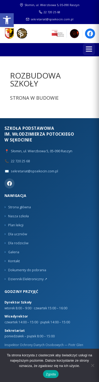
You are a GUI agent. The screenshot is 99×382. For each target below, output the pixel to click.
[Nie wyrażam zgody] (92, 365)
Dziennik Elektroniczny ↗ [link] (27, 279)
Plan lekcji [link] (15, 225)
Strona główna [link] (19, 207)
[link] (7, 20)
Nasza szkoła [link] (18, 216)
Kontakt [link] (14, 261)
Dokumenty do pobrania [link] (27, 270)
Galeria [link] (13, 252)
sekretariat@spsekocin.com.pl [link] (49, 19)
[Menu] (89, 49)
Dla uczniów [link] (17, 234)
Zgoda (51, 374)
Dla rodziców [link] (18, 243)
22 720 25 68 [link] (49, 12)
